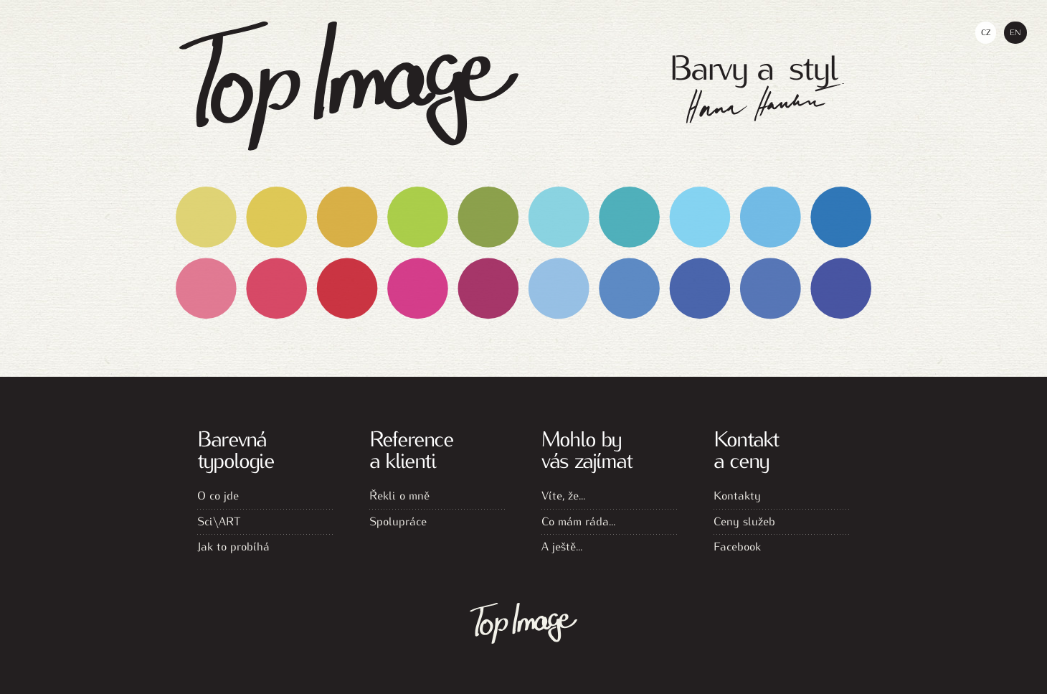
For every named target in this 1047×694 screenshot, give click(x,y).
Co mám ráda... (578, 520)
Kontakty (737, 495)
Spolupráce (398, 520)
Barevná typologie (235, 448)
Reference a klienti (411, 448)
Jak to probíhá (233, 546)
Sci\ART (218, 520)
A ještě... (561, 546)
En (1015, 32)
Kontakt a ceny (746, 448)
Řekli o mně (399, 495)
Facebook (737, 546)
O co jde (218, 495)
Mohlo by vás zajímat (586, 448)
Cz (985, 32)
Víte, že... (563, 495)
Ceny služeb (744, 520)
